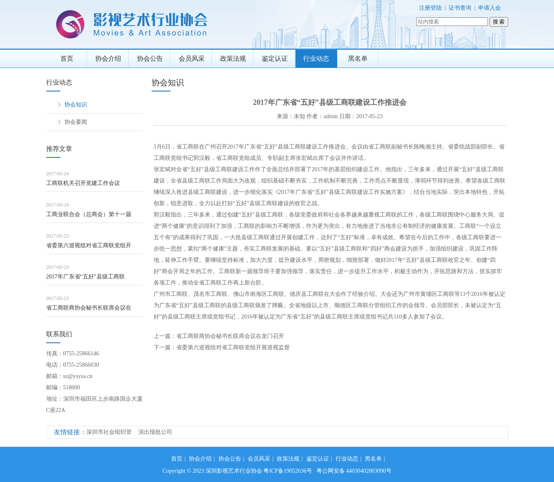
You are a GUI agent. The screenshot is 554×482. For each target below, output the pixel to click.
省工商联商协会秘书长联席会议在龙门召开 (230, 336)
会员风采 (192, 58)
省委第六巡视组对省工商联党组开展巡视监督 (233, 347)
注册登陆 (430, 8)
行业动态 (316, 58)
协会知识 (75, 105)
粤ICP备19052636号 (287, 471)
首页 (66, 58)
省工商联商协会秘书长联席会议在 (88, 308)
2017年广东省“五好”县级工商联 (85, 277)
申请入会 (489, 8)
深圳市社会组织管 (109, 432)
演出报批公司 (155, 432)
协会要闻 (75, 122)
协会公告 (150, 58)
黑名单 (358, 58)
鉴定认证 (275, 58)
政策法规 (233, 58)
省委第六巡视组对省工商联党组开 (88, 245)
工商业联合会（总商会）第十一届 (88, 214)
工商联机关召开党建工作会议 (83, 183)
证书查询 (460, 8)
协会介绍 (108, 58)
